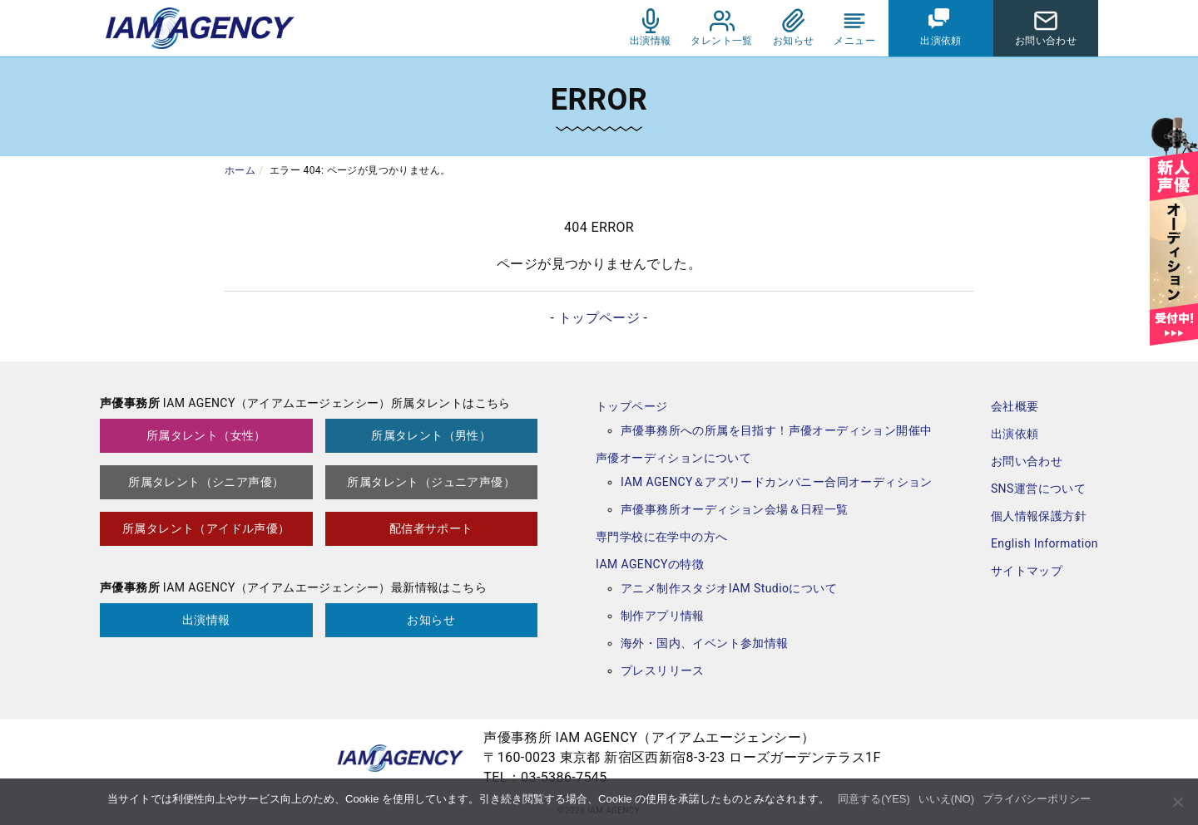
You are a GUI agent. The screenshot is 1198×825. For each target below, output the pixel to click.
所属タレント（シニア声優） (206, 482)
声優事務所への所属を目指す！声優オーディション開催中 (776, 430)
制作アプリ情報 (663, 615)
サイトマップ (1026, 570)
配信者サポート (431, 528)
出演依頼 (1015, 433)
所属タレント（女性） (206, 435)
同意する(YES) (874, 799)
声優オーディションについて (673, 457)
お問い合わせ (1026, 461)
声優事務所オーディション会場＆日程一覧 (735, 509)
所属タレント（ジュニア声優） (431, 482)
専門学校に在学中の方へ (661, 536)
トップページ (599, 318)
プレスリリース (663, 670)
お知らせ (431, 619)
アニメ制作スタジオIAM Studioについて (729, 588)
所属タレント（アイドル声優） (206, 528)
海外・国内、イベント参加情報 (705, 643)
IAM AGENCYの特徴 (650, 564)
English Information (1044, 543)
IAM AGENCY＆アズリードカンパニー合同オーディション (777, 482)
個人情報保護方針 (1039, 516)
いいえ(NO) (946, 799)
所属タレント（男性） (431, 435)
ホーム (240, 170)
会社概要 (1015, 406)
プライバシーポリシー (1037, 799)
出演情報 (206, 619)
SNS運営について (1038, 488)
